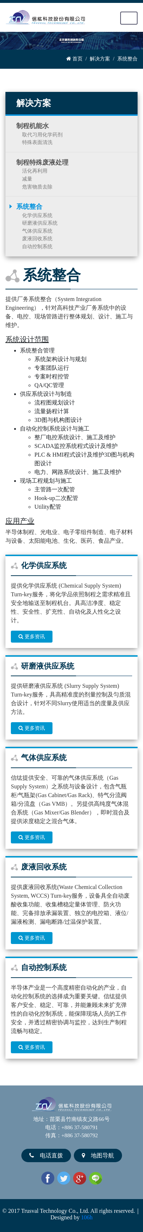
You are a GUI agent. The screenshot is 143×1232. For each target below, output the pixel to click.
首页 (74, 59)
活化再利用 (34, 171)
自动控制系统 (37, 246)
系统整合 (29, 206)
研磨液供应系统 (40, 223)
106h (87, 1217)
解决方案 (100, 59)
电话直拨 (46, 1155)
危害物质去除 (37, 187)
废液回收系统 (37, 238)
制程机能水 (32, 126)
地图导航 (97, 1155)
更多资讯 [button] (31, 636)
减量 (27, 179)
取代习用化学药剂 (42, 134)
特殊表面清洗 (37, 142)
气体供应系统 (37, 231)
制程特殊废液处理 (42, 162)
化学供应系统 (37, 215)
